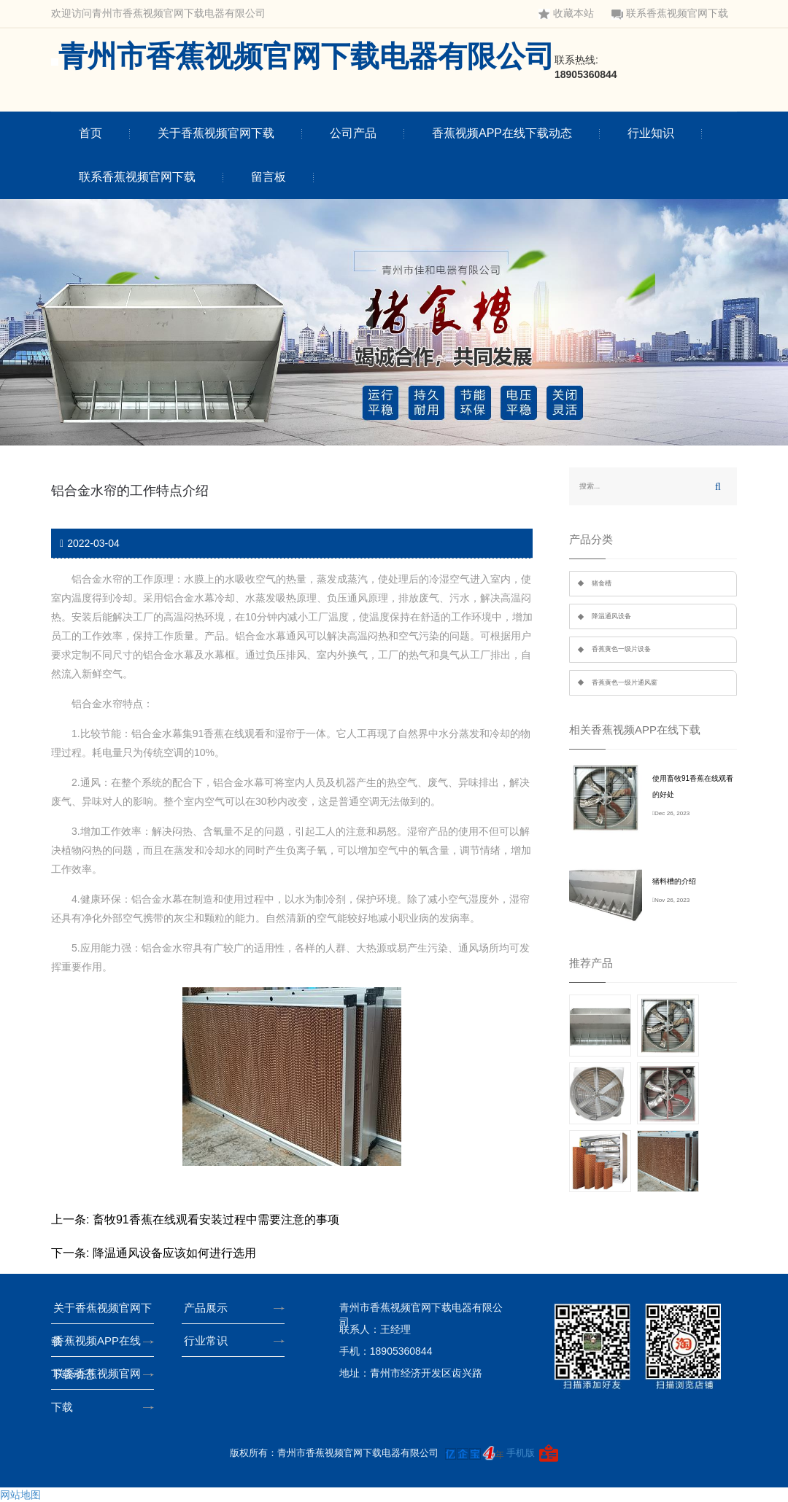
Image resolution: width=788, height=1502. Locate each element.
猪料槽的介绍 (674, 881)
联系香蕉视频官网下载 (669, 13)
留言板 (268, 177)
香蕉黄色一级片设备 (621, 649)
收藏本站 (566, 13)
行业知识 (650, 133)
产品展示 (210, 1307)
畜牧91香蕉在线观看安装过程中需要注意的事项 (216, 1219)
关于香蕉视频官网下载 (216, 133)
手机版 (520, 1452)
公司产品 (353, 133)
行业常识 (210, 1340)
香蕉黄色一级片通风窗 (624, 682)
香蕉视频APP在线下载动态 (502, 133)
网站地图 (20, 1495)
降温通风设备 (611, 616)
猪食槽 (601, 583)
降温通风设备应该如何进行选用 (174, 1253)
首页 (90, 133)
